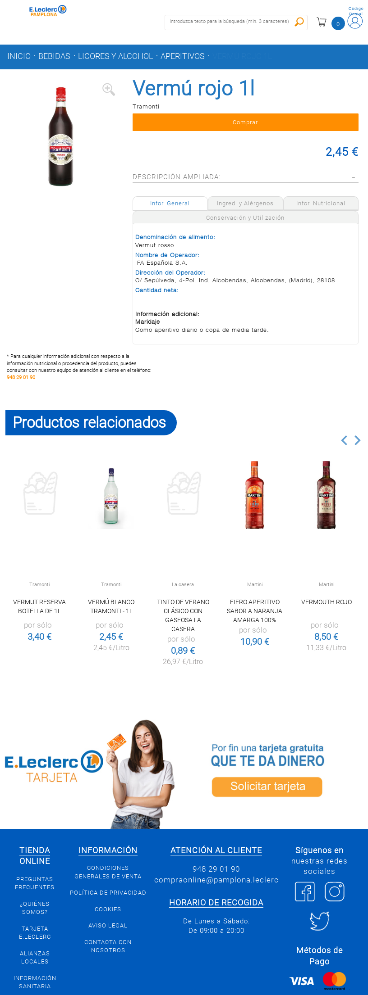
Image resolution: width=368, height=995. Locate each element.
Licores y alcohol (115, 56)
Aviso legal (108, 925)
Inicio (19, 56)
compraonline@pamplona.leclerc (216, 879)
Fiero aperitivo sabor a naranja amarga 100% (254, 611)
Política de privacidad (108, 892)
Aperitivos (183, 56)
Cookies (108, 909)
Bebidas (54, 56)
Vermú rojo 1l (242, 56)
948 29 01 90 (21, 377)
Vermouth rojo (326, 602)
